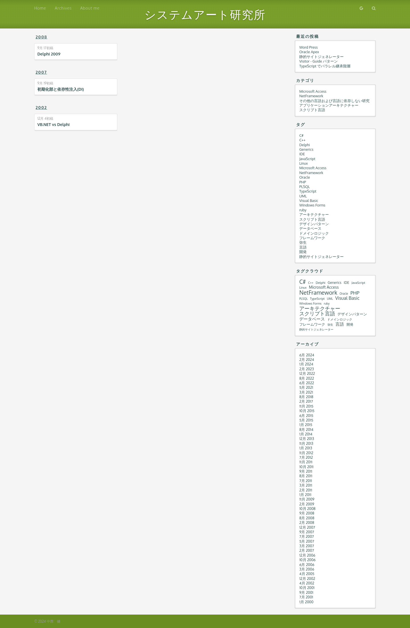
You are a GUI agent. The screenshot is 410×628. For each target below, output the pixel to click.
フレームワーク (312, 238)
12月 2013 (306, 438)
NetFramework (311, 96)
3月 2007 (306, 546)
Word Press (308, 47)
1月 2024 (306, 364)
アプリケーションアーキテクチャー (328, 105)
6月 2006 (306, 564)
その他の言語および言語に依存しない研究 (334, 100)
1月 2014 (305, 434)
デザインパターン (314, 224)
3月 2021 (306, 392)
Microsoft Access (312, 91)
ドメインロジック (314, 233)
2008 (41, 36)
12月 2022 (307, 373)
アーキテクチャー (314, 214)
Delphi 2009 (48, 53)
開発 (303, 251)
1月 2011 (305, 494)
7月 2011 (305, 480)
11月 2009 (306, 499)
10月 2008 (307, 508)
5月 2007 (306, 541)
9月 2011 (305, 471)
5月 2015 (306, 420)
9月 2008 (306, 513)
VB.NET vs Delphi (53, 124)
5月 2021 (306, 387)
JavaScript (307, 158)
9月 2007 (306, 532)
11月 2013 (306, 443)
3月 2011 (305, 485)
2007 (41, 72)
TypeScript (307, 191)
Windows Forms (312, 205)
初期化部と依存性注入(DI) (60, 89)
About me (90, 8)
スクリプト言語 (312, 110)
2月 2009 (306, 504)
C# (301, 135)
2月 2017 (306, 401)
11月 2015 (306, 406)
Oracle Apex (309, 51)
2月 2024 (306, 359)
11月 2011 (305, 462)
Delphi (304, 144)
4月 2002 (306, 583)
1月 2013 (305, 448)
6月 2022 (306, 383)
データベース (310, 228)
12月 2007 (307, 527)
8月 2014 (306, 429)
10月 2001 (307, 587)
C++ (302, 140)
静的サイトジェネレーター (321, 56)
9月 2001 (306, 592)
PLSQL (304, 186)
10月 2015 (306, 410)
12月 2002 (307, 578)
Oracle (304, 177)
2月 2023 (306, 369)
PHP (302, 182)
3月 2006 (306, 569)
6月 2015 (306, 415)
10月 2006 (307, 559)
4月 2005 (306, 573)
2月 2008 (306, 522)
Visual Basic (308, 200)
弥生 (303, 242)
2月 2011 (305, 490)
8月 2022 (306, 378)
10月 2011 (306, 466)
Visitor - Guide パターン (318, 61)
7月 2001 (306, 597)
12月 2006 (307, 555)
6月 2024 (306, 355)
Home (40, 8)
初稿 (45, 48)
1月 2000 (306, 602)
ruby (302, 210)
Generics (306, 149)
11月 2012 (306, 453)
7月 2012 (306, 457)
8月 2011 (305, 476)
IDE (302, 154)
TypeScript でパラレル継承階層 (324, 66)
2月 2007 (306, 550)
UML (303, 196)
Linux (303, 163)
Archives (63, 8)
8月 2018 (306, 396)
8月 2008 (306, 518)
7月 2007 (306, 536)
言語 (303, 247)
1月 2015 (305, 424)
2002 (41, 107)
